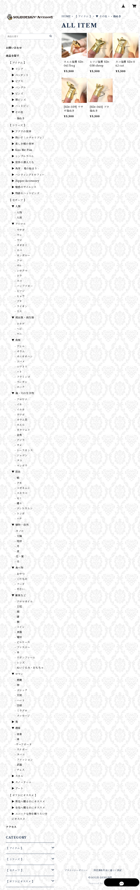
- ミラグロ (21, 710)
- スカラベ (21, 493)
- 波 (17, 551)
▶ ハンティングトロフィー (28, 174)
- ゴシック (21, 690)
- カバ (18, 250)
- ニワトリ (21, 366)
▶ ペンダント (20, 75)
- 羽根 (18, 705)
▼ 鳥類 (16, 340)
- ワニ (18, 334)
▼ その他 (101, 16)
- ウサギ (20, 230)
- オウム (20, 351)
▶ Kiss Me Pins (22, 150)
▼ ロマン (17, 673)
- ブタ (18, 301)
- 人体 (18, 217)
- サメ (18, 445)
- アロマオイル (24, 601)
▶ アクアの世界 (21, 131)
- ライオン (21, 306)
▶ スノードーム (21, 782)
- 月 (17, 546)
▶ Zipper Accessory (25, 181)
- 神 (17, 685)
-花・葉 (19, 556)
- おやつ (20, 574)
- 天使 (18, 695)
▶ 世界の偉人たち (23, 162)
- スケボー (21, 749)
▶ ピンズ (17, 93)
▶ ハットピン (20, 106)
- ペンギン (21, 382)
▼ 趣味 (16, 728)
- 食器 (18, 632)
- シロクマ (21, 270)
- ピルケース (22, 642)
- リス (18, 311)
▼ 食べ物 (17, 567)
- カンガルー (22, 255)
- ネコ (18, 280)
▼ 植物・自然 (20, 524)
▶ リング (17, 69)
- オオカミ (21, 245)
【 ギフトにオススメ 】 (23, 795)
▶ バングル (19, 87)
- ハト (18, 371)
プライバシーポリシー (76, 870)
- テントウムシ (24, 508)
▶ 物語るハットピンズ (26, 193)
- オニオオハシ (24, 356)
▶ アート (17, 788)
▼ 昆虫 (16, 471)
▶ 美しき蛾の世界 (23, 143)
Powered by (100, 883)
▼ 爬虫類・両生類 (23, 317)
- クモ (18, 483)
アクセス (11, 827)
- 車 (17, 739)
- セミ (18, 498)
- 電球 (18, 637)
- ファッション (24, 759)
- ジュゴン (21, 455)
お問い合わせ (14, 47)
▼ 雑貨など (19, 595)
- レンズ (20, 662)
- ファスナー (22, 647)
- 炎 (17, 561)
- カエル (20, 424)
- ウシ (18, 235)
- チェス (20, 769)
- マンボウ (21, 465)
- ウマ (18, 240)
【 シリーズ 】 (17, 125)
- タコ (18, 460)
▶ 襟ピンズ (19, 99)
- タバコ (20, 754)
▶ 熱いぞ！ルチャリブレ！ (28, 137)
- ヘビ (18, 328)
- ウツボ (20, 414)
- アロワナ (21, 399)
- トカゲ (20, 323)
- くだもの (21, 579)
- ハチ (18, 518)
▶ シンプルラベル (23, 156)
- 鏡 (17, 611)
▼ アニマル (19, 223)
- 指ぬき (20, 118)
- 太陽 (18, 536)
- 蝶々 (18, 503)
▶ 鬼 (15, 721)
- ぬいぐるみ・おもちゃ (29, 667)
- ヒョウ (20, 296)
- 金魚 (18, 435)
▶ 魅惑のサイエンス (24, 187)
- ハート (20, 700)
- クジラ (20, 440)
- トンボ (20, 513)
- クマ (18, 260)
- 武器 (18, 764)
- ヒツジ (20, 291)
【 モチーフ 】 (17, 200)
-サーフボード (23, 744)
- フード (20, 584)
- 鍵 (17, 616)
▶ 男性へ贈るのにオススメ (28, 801)
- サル (18, 265)
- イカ (18, 404)
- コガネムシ (22, 488)
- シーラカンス (24, 450)
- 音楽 (18, 734)
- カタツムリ (22, 430)
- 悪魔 (18, 680)
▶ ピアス (17, 81)
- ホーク (20, 387)
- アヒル (20, 346)
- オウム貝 (21, 419)
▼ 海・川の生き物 (23, 393)
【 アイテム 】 (83, 16)
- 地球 (18, 541)
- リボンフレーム (25, 657)
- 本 (17, 652)
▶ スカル (17, 776)
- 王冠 (18, 606)
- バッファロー (24, 286)
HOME (66, 16)
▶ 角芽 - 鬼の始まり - (25, 168)
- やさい (20, 589)
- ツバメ (20, 361)
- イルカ (20, 409)
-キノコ (19, 531)
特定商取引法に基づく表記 (108, 870)
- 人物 (18, 212)
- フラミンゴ (22, 376)
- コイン (20, 627)
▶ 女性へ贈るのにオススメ (28, 807)
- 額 (17, 622)
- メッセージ (22, 715)
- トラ (18, 275)
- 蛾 (17, 478)
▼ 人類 (16, 206)
